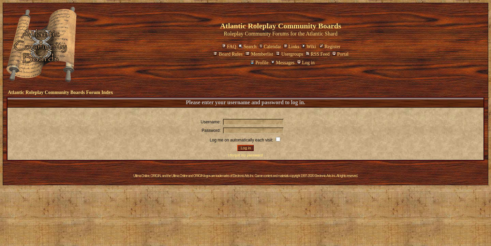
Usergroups (289, 54)
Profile (259, 62)
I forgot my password (245, 155)
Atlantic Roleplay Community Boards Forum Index (60, 92)
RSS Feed (318, 54)
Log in (306, 62)
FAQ (229, 46)
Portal (340, 54)
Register (330, 46)
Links (291, 46)
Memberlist (259, 54)
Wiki (308, 46)
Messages (282, 62)
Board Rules (228, 54)
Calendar (270, 46)
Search (247, 46)
